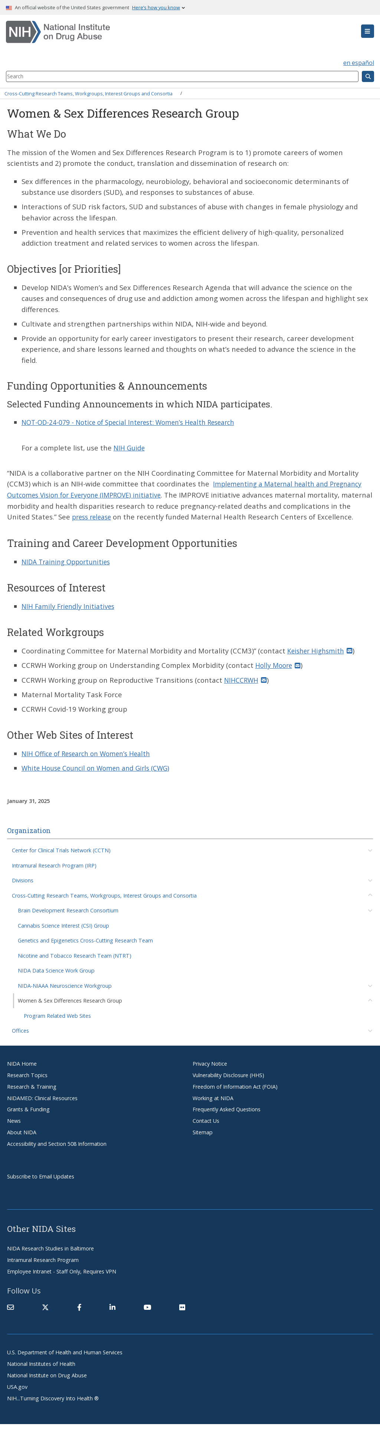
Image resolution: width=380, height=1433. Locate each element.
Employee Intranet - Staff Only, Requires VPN (61, 1280)
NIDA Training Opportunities (69, 571)
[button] (367, 31)
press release (163, 516)
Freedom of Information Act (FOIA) (235, 1095)
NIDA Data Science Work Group (56, 979)
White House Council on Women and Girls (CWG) (101, 777)
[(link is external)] (45, 1316)
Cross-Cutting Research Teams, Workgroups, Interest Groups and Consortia (88, 93)
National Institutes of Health (41, 1372)
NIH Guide (130, 447)
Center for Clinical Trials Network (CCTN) (61, 859)
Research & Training (31, 1095)
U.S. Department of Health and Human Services (64, 1361)
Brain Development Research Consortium (68, 919)
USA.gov (17, 1395)
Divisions (22, 889)
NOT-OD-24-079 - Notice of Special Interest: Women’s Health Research (138, 422)
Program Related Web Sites (57, 1024)
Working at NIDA (213, 1107)
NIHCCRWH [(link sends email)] (247, 689)
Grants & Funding (28, 1118)
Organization (29, 839)
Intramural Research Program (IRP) (54, 874)
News (14, 1129)
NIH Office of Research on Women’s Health (92, 762)
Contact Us (206, 1129)
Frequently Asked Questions (227, 1118)
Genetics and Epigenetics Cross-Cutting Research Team (85, 949)
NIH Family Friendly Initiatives (70, 615)
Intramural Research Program (43, 1268)
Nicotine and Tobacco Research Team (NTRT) (74, 964)
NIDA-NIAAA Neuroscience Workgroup (65, 994)
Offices (20, 1039)
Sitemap (203, 1141)
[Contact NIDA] (10, 1316)
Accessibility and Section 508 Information (57, 1152)
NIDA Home (22, 1072)
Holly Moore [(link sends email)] (279, 674)
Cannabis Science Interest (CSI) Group (63, 934)
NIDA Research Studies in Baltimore (50, 1257)
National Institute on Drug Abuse (47, 1384)
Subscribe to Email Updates (40, 1185)
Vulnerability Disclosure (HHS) (228, 1084)
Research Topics (27, 1084)
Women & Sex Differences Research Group (70, 1009)
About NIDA (21, 1141)
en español (358, 63)
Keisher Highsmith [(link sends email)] (322, 660)
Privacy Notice (210, 1072)
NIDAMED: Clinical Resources (42, 1107)
